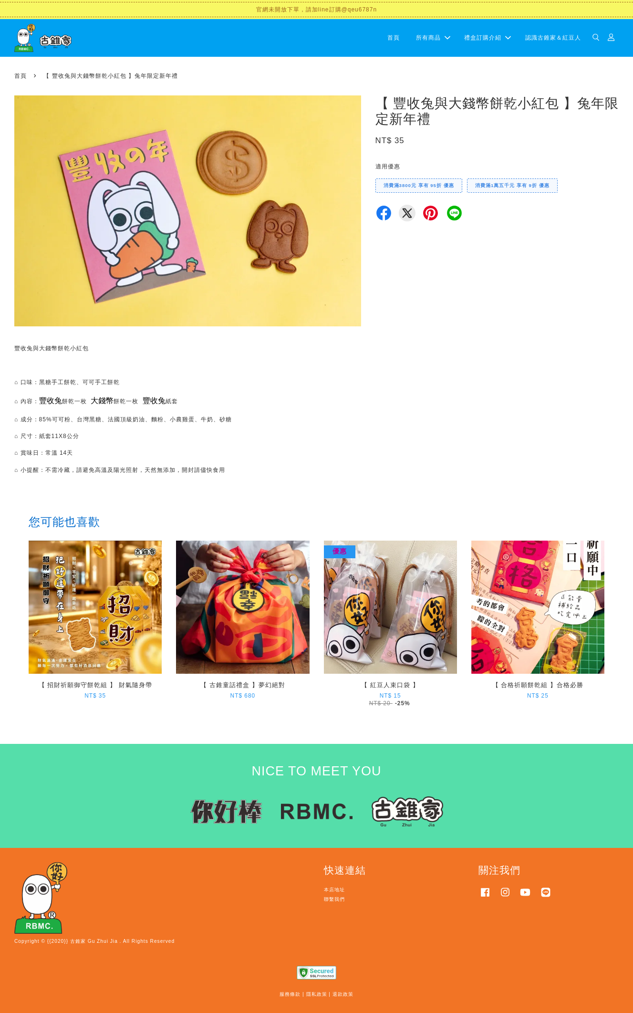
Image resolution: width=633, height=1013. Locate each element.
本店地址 (334, 889)
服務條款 (290, 994)
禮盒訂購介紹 (487, 37)
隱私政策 (316, 994)
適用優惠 (387, 166)
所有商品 (433, 37)
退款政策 (342, 994)
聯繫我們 (334, 899)
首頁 (393, 37)
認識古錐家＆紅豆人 (553, 37)
